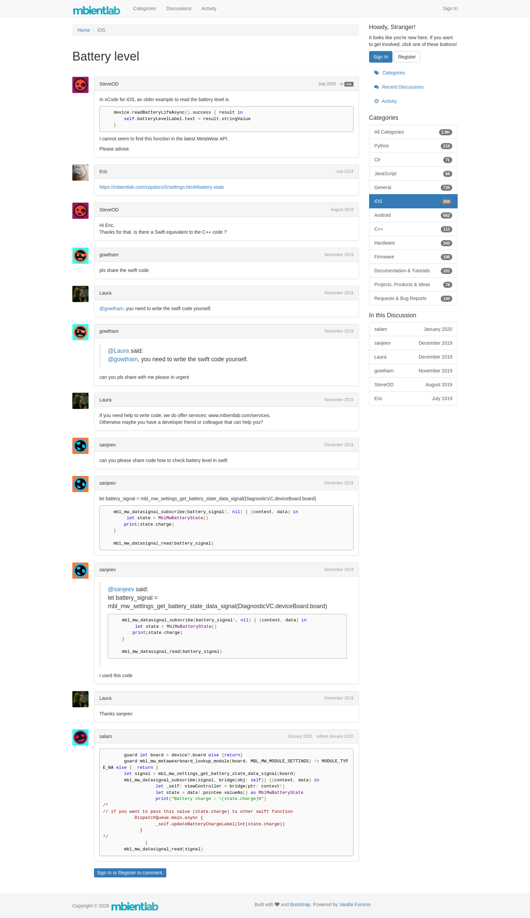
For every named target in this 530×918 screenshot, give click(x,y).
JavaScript (414, 173)
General (414, 187)
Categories (144, 8)
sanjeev (107, 444)
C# (414, 159)
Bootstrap (300, 904)
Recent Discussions (399, 87)
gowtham (109, 254)
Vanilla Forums (354, 904)
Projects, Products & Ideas (414, 284)
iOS (349, 84)
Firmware (414, 256)
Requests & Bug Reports (414, 298)
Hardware (414, 242)
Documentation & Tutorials (414, 270)
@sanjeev (121, 589)
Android (414, 215)
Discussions (179, 8)
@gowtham (111, 308)
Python (414, 145)
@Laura (118, 350)
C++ (414, 229)
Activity (208, 8)
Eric (103, 171)
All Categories (414, 132)
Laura (105, 293)
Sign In (450, 8)
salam (105, 736)
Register (127, 872)
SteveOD (109, 84)
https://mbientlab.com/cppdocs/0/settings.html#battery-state (161, 187)
